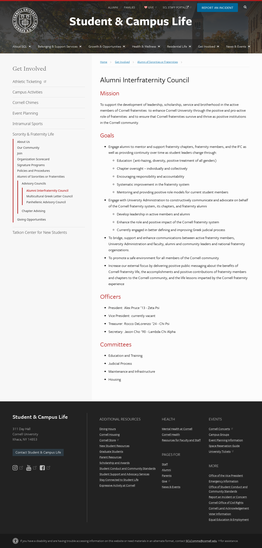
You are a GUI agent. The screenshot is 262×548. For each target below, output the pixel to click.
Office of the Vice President (226, 475)
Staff (165, 464)
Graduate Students (111, 451)
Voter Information (220, 514)
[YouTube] (31, 467)
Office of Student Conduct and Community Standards (228, 489)
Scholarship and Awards (114, 462)
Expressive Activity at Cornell (117, 485)
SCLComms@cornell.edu (203, 541)
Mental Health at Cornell (177, 429)
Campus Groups (219, 434)
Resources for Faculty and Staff (181, 440)
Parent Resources (110, 457)
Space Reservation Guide (224, 445)
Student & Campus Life (130, 21)
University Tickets (221, 451)
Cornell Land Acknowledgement (229, 508)
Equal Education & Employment (229, 519)
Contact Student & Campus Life (38, 452)
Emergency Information (223, 481)
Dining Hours (107, 429)
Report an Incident (217, 7)
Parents (167, 475)
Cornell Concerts (221, 429)
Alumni (113, 7)
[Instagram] (18, 467)
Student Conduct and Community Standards (127, 468)
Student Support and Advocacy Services (124, 474)
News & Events (171, 487)
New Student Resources (114, 445)
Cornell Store (109, 440)
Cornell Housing (109, 434)
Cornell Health (171, 434)
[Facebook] (44, 467)
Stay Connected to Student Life (118, 479)
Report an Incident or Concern (228, 497)
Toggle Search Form (245, 7)
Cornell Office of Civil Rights (226, 502)
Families (129, 7)
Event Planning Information (226, 440)
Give (166, 481)
